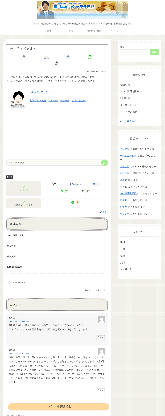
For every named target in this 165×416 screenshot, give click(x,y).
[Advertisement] (57, 127)
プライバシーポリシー (82, 408)
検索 (122, 47)
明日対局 (125, 84)
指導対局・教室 (38, 94)
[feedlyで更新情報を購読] (73, 195)
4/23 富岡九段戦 (128, 193)
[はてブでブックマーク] (57, 57)
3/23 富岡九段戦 (129, 91)
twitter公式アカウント (41, 86)
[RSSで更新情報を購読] (78, 195)
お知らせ (53, 94)
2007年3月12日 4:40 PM (19, 294)
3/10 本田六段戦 (128, 111)
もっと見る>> (127, 121)
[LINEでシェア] (74, 57)
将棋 (9, 170)
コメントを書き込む (58, 379)
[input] (57, 156)
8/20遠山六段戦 (128, 155)
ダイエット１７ (128, 105)
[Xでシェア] (23, 57)
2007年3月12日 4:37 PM (19, 326)
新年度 (123, 200)
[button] (91, 57)
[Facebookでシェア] (40, 57)
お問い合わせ (79, 94)
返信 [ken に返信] (101, 310)
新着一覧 (64, 94)
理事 (122, 180)
